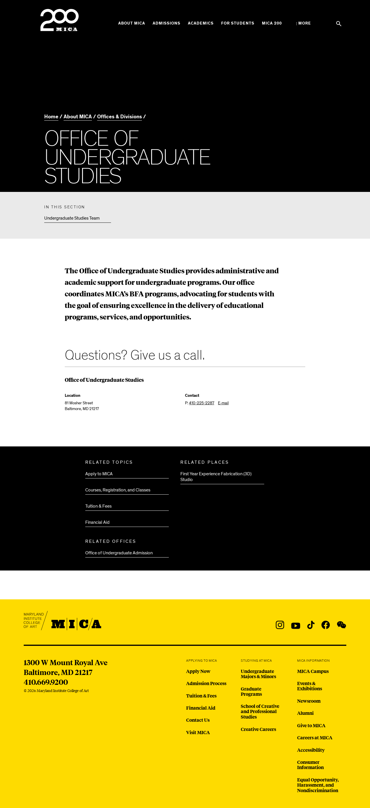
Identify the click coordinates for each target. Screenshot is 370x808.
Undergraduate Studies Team (72, 218)
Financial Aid (97, 522)
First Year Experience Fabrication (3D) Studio (215, 476)
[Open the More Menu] (303, 23)
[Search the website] (339, 24)
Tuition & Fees (98, 506)
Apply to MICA (99, 474)
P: (199, 403)
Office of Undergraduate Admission (119, 553)
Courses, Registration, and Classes (117, 490)
